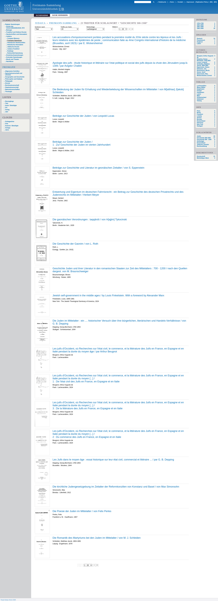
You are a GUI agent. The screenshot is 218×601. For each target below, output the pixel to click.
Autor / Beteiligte (11, 105)
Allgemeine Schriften (12, 71)
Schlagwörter (9, 121)
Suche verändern (60, 15)
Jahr (6, 112)
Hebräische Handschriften (16, 42)
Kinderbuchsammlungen (14, 55)
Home (172, 2)
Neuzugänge (9, 101)
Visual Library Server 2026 (8, 600)
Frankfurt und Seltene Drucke (16, 32)
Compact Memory (13, 38)
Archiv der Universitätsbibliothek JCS (15, 27)
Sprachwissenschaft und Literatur (13, 74)
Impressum (190, 2)
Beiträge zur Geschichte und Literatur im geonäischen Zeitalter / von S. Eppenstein (98, 167)
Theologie (8, 91)
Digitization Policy (202, 2)
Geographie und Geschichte (14, 77)
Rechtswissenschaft (12, 85)
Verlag (7, 109)
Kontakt (180, 2)
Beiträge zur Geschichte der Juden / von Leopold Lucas (83, 115)
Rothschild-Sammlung (15, 53)
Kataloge (10, 51)
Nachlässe (9, 61)
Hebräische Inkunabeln (15, 44)
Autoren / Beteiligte (11, 125)
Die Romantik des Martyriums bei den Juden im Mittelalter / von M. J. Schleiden (97, 537)
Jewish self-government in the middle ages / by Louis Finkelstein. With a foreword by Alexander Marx (108, 295)
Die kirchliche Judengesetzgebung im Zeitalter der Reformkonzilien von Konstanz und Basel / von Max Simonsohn (116, 486)
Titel (6, 103)
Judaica (9, 36)
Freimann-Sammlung (14, 40)
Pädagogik (9, 81)
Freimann (9, 67)
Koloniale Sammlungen (14, 57)
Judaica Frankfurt (13, 49)
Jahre (7, 130)
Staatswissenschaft (11, 87)
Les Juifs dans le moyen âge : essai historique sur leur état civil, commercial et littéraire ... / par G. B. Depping (113, 459)
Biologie (9, 30)
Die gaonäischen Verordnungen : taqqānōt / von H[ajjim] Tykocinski (90, 219)
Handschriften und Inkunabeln (16, 34)
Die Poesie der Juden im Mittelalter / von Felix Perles (82, 511)
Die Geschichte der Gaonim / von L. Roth (75, 243)
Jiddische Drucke (13, 47)
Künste (7, 83)
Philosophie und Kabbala (13, 79)
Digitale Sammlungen (12, 24)
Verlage (7, 128)
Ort (6, 107)
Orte (6, 123)
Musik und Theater (12, 59)
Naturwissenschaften (12, 89)
